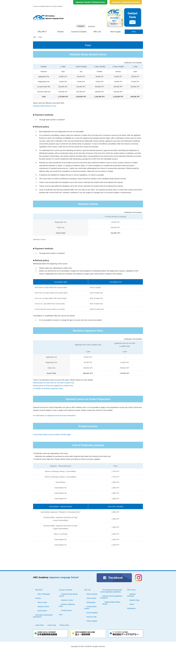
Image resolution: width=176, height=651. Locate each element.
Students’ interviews (131, 595)
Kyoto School (42, 611)
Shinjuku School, (43, 606)
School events (91, 598)
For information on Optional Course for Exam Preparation (54, 415)
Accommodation (92, 613)
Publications (131, 608)
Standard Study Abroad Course (44, 106)
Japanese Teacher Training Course (90, 2)
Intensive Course (39, 239)
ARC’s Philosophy (43, 594)
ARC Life (97, 32)
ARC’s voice (131, 590)
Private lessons (66, 610)
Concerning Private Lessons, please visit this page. (52, 434)
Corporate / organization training (126, 2)
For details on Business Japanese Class (48, 388)
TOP (34, 37)
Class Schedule (91, 594)
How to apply (115, 32)
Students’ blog (134, 600)
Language (81, 26)
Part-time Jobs (91, 617)
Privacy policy (64, 625)
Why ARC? (42, 32)
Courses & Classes (78, 32)
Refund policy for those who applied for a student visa (53, 386)
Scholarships (90, 602)
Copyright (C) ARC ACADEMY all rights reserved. (88, 646)
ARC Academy (56, 577)
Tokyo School (42, 602)
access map (51, 625)
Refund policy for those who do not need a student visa (53, 383)
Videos (131, 604)
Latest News (39, 625)
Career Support (91, 621)
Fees (134, 32)
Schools (60, 32)
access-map (91, 26)
